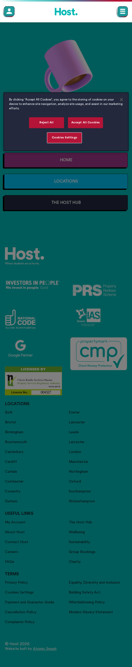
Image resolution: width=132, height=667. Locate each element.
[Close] (121, 99)
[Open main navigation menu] (123, 11)
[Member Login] (9, 11)
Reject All (46, 122)
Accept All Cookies (85, 122)
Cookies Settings (64, 137)
